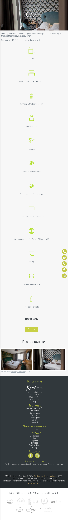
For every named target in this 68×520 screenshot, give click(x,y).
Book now (31, 329)
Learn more (59, 464)
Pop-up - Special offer (34, 408)
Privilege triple (34, 445)
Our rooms (35, 411)
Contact (35, 422)
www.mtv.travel (34, 483)
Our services (35, 413)
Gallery (34, 420)
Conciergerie (35, 417)
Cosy (35, 438)
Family (34, 447)
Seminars (34, 415)
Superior (34, 440)
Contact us (34, 399)
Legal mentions (50, 476)
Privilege (34, 443)
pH (55, 478)
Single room (34, 436)
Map (34, 401)
